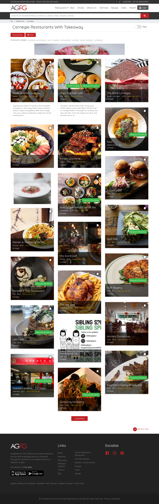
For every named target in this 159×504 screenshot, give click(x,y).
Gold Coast (79, 483)
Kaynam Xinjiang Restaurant (124, 385)
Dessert (89, 40)
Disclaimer (115, 499)
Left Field (18, 339)
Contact (61, 470)
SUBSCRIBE (127, 2)
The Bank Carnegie (118, 93)
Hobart (70, 483)
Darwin (54, 483)
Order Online (73, 86)
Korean (75, 40)
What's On (91, 8)
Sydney (14, 483)
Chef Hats (103, 8)
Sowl (110, 141)
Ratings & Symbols (62, 464)
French (15, 96)
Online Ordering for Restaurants (83, 453)
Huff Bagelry (114, 287)
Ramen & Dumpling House (28, 242)
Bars (72, 8)
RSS (59, 474)
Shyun (16, 158)
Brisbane (32, 483)
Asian (82, 40)
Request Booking (91, 86)
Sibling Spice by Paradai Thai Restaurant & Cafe (74, 352)
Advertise (61, 456)
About (60, 453)
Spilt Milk (112, 239)
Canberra (62, 483)
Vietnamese (66, 40)
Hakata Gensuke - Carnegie (29, 388)
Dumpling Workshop (72, 401)
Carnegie (30, 21)
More (131, 8)
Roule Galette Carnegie (26, 93)
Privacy (107, 499)
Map (145, 27)
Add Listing (62, 460)
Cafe (49, 40)
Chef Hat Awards (52, 2)
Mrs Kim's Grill (68, 256)
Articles (80, 8)
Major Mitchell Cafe (71, 93)
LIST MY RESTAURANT (140, 2)
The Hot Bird (67, 304)
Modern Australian (37, 40)
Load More (79, 418)
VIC (12, 21)
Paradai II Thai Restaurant (28, 290)
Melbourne (20, 21)
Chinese (56, 40)
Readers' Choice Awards (85, 462)
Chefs (123, 8)
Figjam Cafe (114, 190)
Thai (14, 294)
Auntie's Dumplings (118, 336)
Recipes (114, 8)
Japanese (98, 40)
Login (142, 7)
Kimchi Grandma (70, 158)
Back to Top (140, 429)
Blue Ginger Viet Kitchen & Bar (78, 207)
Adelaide (40, 483)
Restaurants (60, 8)
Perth (47, 483)
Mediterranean (112, 145)
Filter (30, 35)
